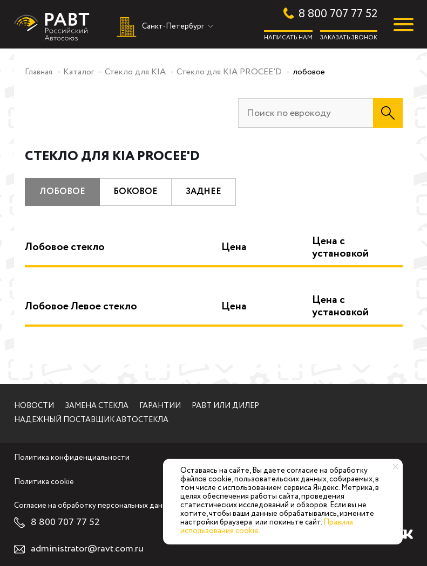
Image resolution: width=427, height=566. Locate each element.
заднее (203, 191)
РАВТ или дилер (225, 406)
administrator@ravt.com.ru (87, 549)
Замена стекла (96, 406)
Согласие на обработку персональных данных (94, 506)
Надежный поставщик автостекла (91, 420)
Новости (34, 406)
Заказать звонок (348, 37)
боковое (135, 191)
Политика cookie (44, 482)
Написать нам (288, 37)
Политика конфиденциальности (72, 458)
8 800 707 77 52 (338, 14)
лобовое (62, 191)
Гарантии (160, 406)
